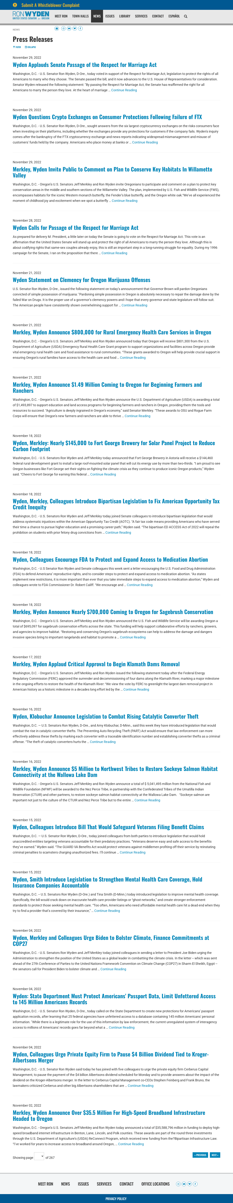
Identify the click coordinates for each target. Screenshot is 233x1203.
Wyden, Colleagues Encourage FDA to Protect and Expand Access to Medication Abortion (110, 559)
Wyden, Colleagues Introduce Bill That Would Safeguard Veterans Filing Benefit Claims (108, 827)
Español (174, 16)
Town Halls (80, 16)
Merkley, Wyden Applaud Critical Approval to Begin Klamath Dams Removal (96, 664)
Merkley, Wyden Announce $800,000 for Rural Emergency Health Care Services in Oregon (112, 332)
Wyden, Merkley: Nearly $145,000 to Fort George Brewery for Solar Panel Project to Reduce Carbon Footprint (114, 446)
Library (124, 16)
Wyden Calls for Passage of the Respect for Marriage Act (76, 227)
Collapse (30, 47)
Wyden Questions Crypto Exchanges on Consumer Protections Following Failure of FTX (107, 117)
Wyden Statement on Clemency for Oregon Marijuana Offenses (81, 279)
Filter (17, 47)
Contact (158, 16)
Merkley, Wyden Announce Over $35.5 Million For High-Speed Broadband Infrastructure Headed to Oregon (109, 1115)
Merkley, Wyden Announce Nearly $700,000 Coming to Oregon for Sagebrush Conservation (113, 612)
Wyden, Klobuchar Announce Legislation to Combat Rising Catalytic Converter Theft (106, 716)
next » (215, 1155)
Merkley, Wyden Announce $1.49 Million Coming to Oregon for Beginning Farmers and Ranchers (107, 387)
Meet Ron (61, 16)
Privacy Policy (116, 1198)
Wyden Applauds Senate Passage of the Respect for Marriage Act (85, 64)
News (97, 16)
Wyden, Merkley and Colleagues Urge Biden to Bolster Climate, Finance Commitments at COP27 (111, 940)
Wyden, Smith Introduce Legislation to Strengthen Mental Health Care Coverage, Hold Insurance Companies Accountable (107, 882)
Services (141, 16)
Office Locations (155, 1184)
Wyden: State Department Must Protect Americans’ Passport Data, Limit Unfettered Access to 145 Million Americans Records (114, 999)
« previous (200, 1155)
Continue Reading (124, 90)
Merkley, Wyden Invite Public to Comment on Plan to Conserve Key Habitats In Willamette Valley (112, 172)
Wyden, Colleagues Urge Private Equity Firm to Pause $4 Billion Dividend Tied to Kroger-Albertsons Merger (111, 1057)
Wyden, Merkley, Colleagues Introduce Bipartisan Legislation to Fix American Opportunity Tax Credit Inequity (116, 504)
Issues (109, 16)
